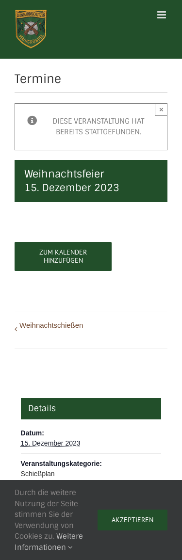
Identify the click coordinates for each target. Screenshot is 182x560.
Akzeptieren (132, 519)
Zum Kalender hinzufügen (63, 256)
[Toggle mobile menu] (162, 15)
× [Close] (161, 109)
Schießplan (38, 474)
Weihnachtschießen (51, 325)
